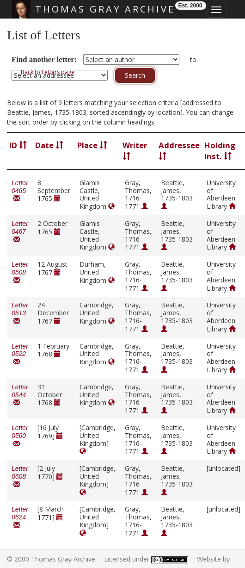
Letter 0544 (20, 395)
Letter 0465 (20, 191)
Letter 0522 (20, 354)
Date (49, 145)
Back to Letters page (47, 72)
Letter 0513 (20, 313)
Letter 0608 (20, 476)
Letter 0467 (20, 231)
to (193, 59)
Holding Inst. (219, 151)
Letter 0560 (20, 436)
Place (92, 145)
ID (18, 145)
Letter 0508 (20, 272)
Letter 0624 (20, 517)
